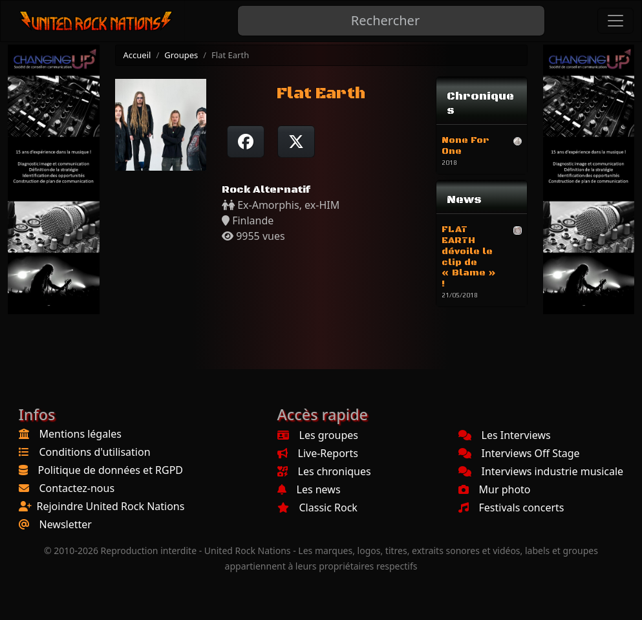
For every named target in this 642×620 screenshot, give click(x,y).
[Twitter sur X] (296, 141)
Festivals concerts (511, 507)
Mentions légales (80, 434)
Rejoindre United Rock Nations (111, 506)
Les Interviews (504, 435)
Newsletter (65, 524)
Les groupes (317, 435)
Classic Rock (317, 507)
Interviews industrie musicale (541, 471)
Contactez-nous (77, 488)
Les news (309, 489)
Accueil (137, 55)
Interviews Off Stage (519, 453)
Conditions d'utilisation (95, 452)
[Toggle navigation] (615, 21)
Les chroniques (324, 471)
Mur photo (494, 489)
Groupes (181, 55)
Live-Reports (317, 453)
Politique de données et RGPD (111, 470)
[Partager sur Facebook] (245, 141)
